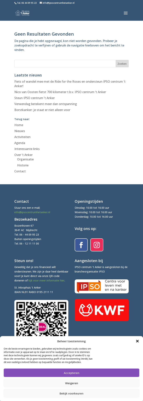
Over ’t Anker (23, 155)
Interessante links (27, 149)
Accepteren (71, 375)
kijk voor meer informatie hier (46, 280)
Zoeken (122, 63)
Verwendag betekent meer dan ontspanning (45, 104)
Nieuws (19, 131)
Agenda (19, 143)
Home (18, 125)
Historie (22, 165)
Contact (20, 171)
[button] (137, 344)
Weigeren (71, 386)
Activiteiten (22, 137)
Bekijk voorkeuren (71, 396)
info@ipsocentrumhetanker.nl (32, 212)
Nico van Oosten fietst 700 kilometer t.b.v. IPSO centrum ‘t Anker (60, 92)
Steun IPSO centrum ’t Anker (34, 98)
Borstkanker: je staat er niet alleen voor (42, 110)
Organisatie (25, 159)
